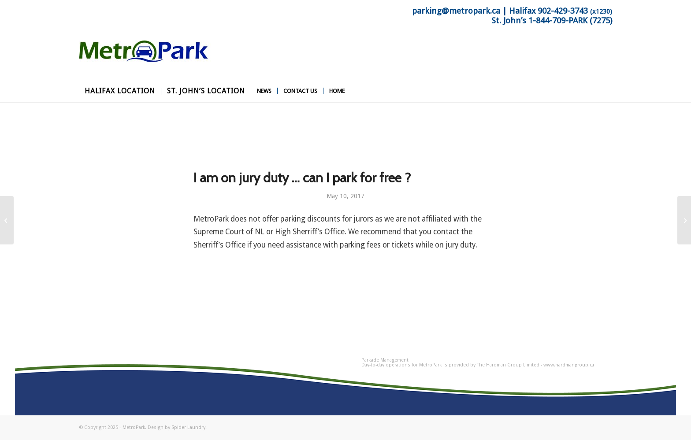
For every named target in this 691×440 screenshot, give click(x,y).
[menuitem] (120, 91)
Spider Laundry (188, 427)
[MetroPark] (145, 60)
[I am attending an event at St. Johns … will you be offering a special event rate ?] (7, 220)
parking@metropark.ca (456, 11)
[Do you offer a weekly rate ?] (684, 220)
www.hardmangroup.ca (568, 365)
